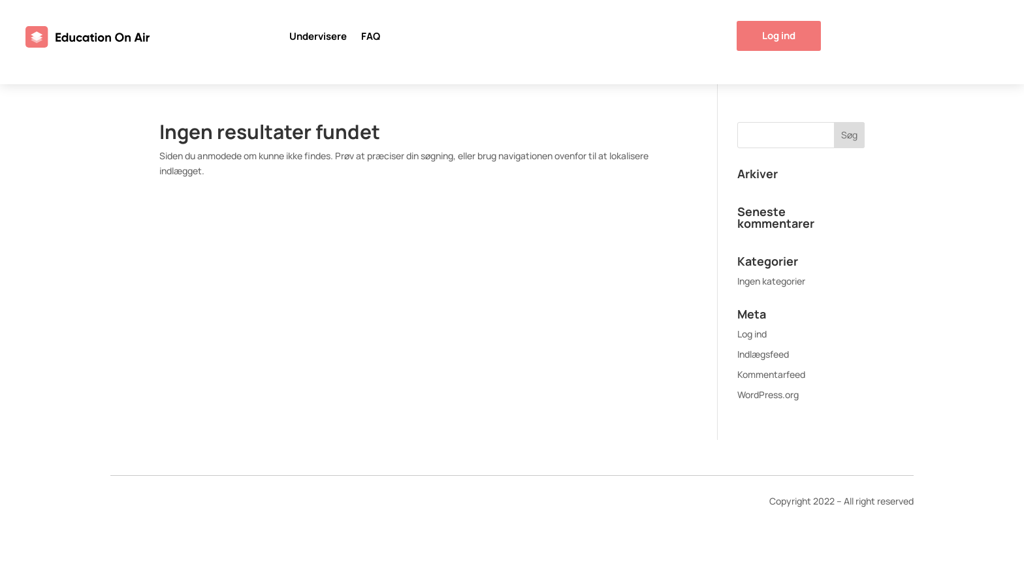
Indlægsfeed (763, 354)
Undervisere (318, 37)
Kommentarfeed (771, 374)
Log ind (778, 35)
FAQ (370, 37)
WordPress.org (768, 394)
